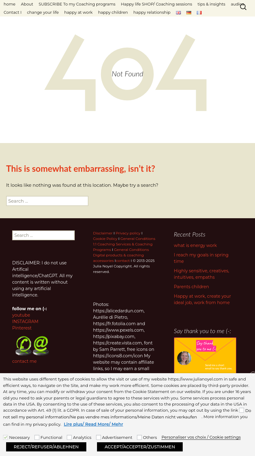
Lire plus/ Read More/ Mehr (93, 424)
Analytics (82, 437)
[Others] (139, 437)
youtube (21, 315)
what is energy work (195, 245)
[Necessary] (5, 437)
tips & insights (211, 4)
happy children (113, 12)
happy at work (78, 12)
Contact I (13, 12)
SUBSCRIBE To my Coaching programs (77, 4)
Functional (52, 437)
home (10, 4)
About (27, 4)
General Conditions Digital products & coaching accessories (121, 255)
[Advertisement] (98, 437)
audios (237, 4)
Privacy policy (128, 233)
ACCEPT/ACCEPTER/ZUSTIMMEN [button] (140, 447)
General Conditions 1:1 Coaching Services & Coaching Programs (124, 244)
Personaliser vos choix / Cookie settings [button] (201, 437)
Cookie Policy (105, 238)
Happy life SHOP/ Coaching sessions (156, 4)
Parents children (191, 286)
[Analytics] (69, 437)
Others (150, 437)
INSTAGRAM (25, 321)
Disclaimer (103, 233)
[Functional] (36, 437)
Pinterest (22, 328)
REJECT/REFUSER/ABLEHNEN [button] (46, 447)
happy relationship (152, 12)
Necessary (19, 437)
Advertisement (117, 437)
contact (123, 260)
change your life (43, 12)
